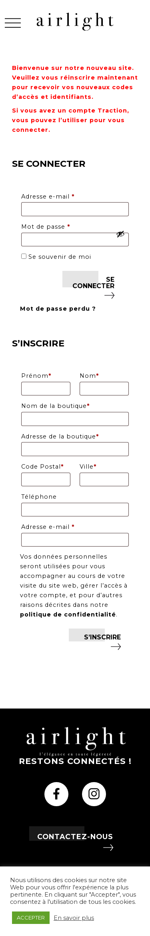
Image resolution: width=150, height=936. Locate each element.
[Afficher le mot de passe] (120, 233)
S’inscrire (102, 637)
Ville (88, 466)
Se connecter (93, 283)
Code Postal (42, 466)
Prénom (36, 375)
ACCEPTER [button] (31, 917)
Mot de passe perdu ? (58, 308)
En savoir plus (74, 918)
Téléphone (39, 496)
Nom (89, 375)
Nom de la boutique (55, 406)
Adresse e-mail (66, 195)
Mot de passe (64, 225)
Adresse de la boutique (60, 436)
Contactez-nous (75, 836)
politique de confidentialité (68, 614)
